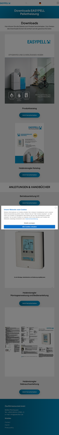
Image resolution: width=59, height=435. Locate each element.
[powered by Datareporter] (56, 208)
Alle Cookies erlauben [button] (29, 227)
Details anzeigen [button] (29, 223)
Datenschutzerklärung (31, 218)
